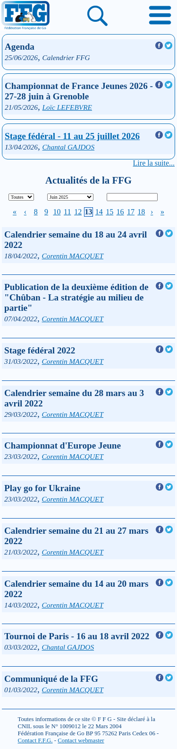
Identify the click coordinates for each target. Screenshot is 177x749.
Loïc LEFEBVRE (67, 107)
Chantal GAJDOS (68, 147)
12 (78, 212)
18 (141, 212)
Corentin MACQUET (72, 256)
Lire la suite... (154, 163)
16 (120, 212)
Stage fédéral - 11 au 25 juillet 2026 (72, 136)
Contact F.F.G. (35, 740)
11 (67, 212)
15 (109, 212)
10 (56, 212)
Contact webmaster (81, 740)
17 (131, 212)
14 (99, 212)
